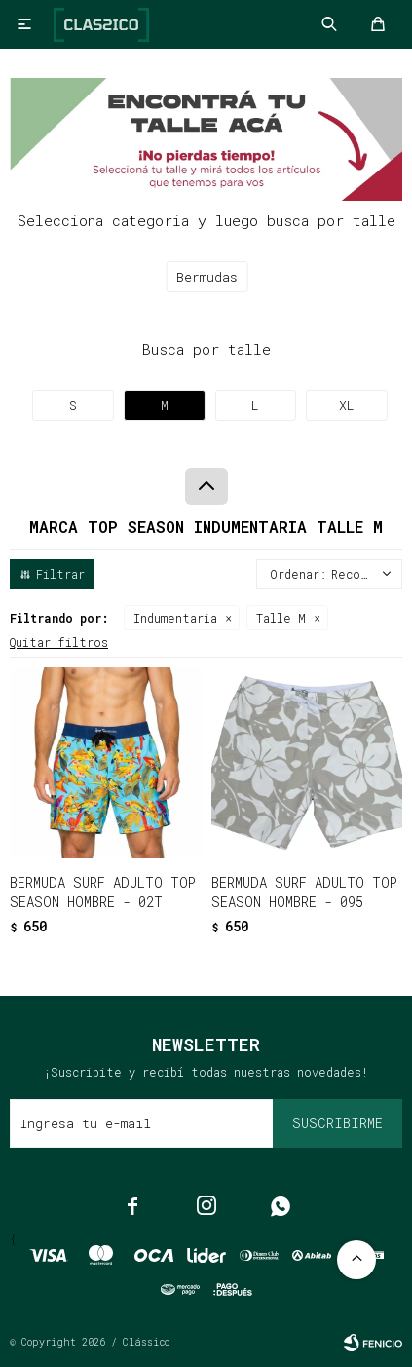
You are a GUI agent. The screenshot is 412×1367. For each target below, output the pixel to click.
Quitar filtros (59, 642)
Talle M (281, 618)
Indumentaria (175, 618)
